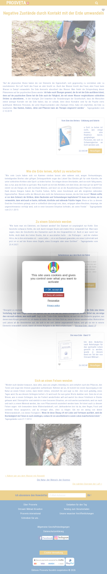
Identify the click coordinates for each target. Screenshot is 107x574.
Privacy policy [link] (53, 305)
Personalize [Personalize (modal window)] (53, 301)
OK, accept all (53, 290)
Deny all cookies (53, 295)
